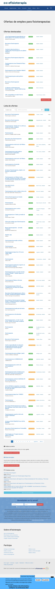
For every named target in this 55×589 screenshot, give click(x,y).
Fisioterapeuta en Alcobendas (13, 320)
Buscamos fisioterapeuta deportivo (14, 58)
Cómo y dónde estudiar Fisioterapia (11, 546)
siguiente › (36, 450)
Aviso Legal (6, 572)
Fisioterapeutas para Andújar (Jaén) (14, 360)
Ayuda (17, 572)
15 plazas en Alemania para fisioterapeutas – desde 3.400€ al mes (15, 89)
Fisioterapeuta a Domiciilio (12, 167)
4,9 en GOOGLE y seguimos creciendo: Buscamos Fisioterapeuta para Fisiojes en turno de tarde (15, 395)
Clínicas (34, 8)
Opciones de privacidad (27, 576)
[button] (51, 8)
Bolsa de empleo (9, 466)
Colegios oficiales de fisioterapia (11, 547)
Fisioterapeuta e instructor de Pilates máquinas (15, 147)
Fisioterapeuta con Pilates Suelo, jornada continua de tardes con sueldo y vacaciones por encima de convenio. (15, 181)
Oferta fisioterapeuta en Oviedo (13, 200)
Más (38, 8)
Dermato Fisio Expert (10, 482)
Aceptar (38, 580)
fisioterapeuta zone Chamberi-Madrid (15, 71)
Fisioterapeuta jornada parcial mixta (14, 314)
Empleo (29, 8)
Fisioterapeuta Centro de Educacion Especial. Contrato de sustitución (14, 380)
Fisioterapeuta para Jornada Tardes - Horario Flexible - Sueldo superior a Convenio (15, 279)
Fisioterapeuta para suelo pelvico (14, 77)
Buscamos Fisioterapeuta (12, 116)
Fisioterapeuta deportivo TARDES (14, 402)
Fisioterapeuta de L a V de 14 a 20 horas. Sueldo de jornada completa (14, 327)
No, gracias (45, 580)
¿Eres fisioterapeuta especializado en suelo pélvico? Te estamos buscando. (15, 37)
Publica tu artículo (7, 560)
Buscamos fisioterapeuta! (12, 83)
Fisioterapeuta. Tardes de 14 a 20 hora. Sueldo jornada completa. (15, 128)
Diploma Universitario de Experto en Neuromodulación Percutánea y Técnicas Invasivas (26, 488)
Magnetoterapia (12, 8)
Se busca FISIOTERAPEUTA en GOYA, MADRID (15, 430)
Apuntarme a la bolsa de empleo (12, 474)
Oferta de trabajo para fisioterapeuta (15, 225)
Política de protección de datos (38, 529)
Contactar (12, 572)
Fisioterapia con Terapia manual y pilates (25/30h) (14, 443)
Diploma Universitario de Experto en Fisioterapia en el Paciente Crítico (24, 492)
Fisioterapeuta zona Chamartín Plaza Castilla (15, 64)
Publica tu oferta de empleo (34, 560)
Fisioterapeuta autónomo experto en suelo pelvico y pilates (15, 270)
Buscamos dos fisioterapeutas (13, 141)
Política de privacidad (8, 574)
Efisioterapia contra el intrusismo (11, 544)
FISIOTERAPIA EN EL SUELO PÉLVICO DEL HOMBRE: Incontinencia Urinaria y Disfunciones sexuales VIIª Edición (25, 496)
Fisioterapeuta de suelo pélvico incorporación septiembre (13, 154)
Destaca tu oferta (45, 101)
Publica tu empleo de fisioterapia (12, 462)
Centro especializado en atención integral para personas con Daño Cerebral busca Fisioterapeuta (14, 353)
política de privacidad (34, 516)
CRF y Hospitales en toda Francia (14, 96)
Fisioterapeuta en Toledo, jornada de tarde (15, 219)
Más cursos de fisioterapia (27, 502)
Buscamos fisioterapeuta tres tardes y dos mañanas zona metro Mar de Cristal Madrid (16, 416)
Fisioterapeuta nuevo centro (12, 212)
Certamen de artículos (8, 562)
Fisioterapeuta (9, 135)
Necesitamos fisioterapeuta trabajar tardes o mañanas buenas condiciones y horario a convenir (15, 307)
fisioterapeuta (9, 333)
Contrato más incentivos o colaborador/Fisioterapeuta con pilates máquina (15, 51)
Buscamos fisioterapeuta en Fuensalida (15, 437)
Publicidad (21, 572)
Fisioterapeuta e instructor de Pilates (15, 161)
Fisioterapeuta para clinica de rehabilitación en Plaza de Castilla (14, 292)
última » (41, 450)
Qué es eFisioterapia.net (9, 542)
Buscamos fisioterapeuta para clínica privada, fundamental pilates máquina (15, 299)
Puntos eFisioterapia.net (9, 564)
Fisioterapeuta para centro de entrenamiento (13, 373)
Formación (24, 8)
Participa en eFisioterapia (9, 558)
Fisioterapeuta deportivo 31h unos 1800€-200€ (14, 257)
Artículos (6, 8)
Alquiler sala (8, 239)
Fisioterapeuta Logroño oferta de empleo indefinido (14, 423)
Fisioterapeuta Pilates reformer (13, 285)
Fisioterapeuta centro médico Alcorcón (15, 194)
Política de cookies (29, 572)
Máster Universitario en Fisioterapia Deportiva (17, 485)
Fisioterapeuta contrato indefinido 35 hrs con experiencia (15, 387)
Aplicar (46, 111)
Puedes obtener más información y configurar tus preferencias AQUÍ (18, 586)
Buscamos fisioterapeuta (12, 43)
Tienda (19, 8)
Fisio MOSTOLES (9, 188)
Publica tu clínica (32, 562)
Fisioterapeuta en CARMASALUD (14, 366)
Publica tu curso (32, 558)
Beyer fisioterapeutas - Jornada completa (13, 232)
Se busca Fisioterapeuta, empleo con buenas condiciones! (15, 173)
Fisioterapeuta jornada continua (13, 245)
